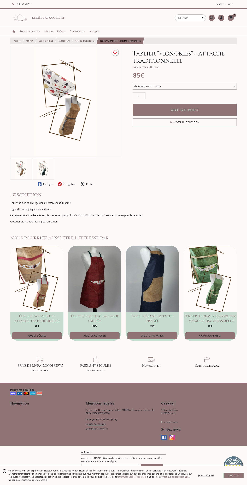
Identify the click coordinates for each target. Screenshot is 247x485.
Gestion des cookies (95, 423)
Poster (86, 184)
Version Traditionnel (146, 67)
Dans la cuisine (46, 40)
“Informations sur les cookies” (131, 476)
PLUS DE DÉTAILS (37, 335)
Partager (45, 184)
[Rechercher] (203, 18)
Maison (29, 40)
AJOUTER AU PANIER (184, 110)
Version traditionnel (84, 40)
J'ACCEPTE (233, 475)
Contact (219, 4)
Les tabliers (64, 40)
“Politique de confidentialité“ (175, 476)
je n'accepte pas (206, 475)
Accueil (17, 40)
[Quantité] (139, 95)
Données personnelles (97, 428)
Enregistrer (66, 184)
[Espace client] (221, 18)
